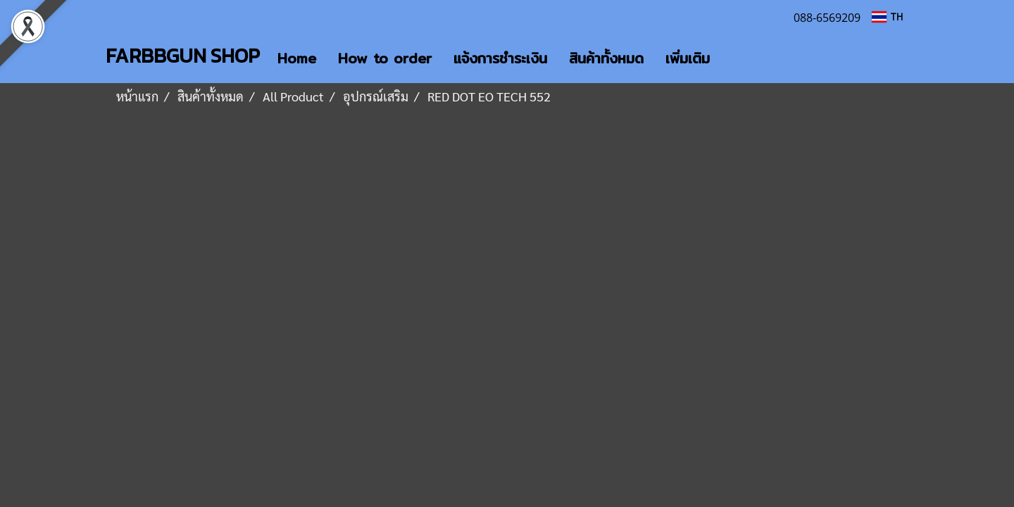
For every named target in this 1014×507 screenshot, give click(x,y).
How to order (385, 58)
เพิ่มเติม (687, 58)
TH (887, 16)
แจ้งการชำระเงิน (500, 58)
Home (296, 58)
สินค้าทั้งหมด (606, 58)
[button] (733, 58)
